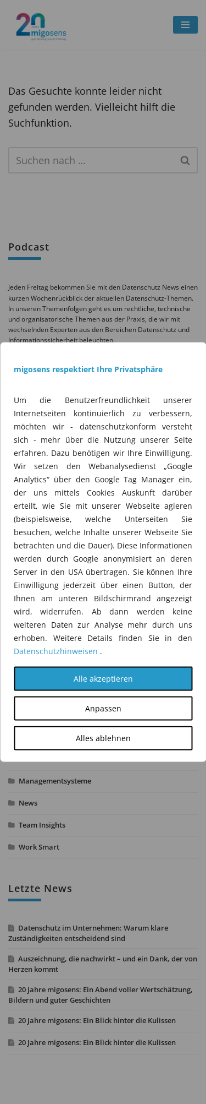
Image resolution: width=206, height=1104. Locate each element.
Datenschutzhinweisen (56, 651)
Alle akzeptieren (103, 678)
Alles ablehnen (103, 738)
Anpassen (103, 708)
